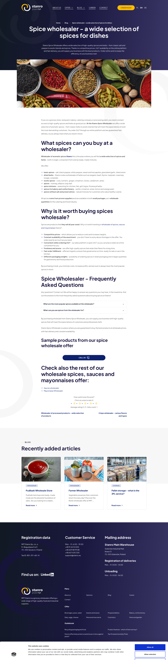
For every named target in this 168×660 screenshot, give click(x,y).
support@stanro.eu (73, 555)
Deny (150, 648)
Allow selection (150, 641)
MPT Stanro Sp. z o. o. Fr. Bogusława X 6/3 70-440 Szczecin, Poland (31, 547)
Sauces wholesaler (51, 388)
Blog (66, 23)
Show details (112, 656)
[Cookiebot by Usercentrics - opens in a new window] (13, 655)
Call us (84, 357)
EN (141, 8)
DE (145, 8)
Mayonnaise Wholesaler (53, 391)
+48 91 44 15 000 (72, 547)
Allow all (150, 634)
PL (137, 8)
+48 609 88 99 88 (72, 550)
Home (58, 23)
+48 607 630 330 (72, 552)
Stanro (69, 156)
